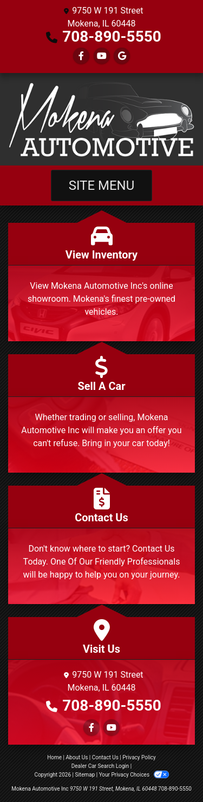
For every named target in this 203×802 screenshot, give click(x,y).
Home (54, 757)
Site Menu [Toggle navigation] (102, 185)
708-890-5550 (111, 36)
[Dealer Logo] (101, 119)
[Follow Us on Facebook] (81, 56)
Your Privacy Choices (134, 775)
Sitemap (85, 775)
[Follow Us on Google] (122, 56)
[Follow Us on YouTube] (102, 56)
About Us (77, 757)
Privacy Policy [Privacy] (139, 757)
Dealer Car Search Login (100, 766)
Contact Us (105, 757)
